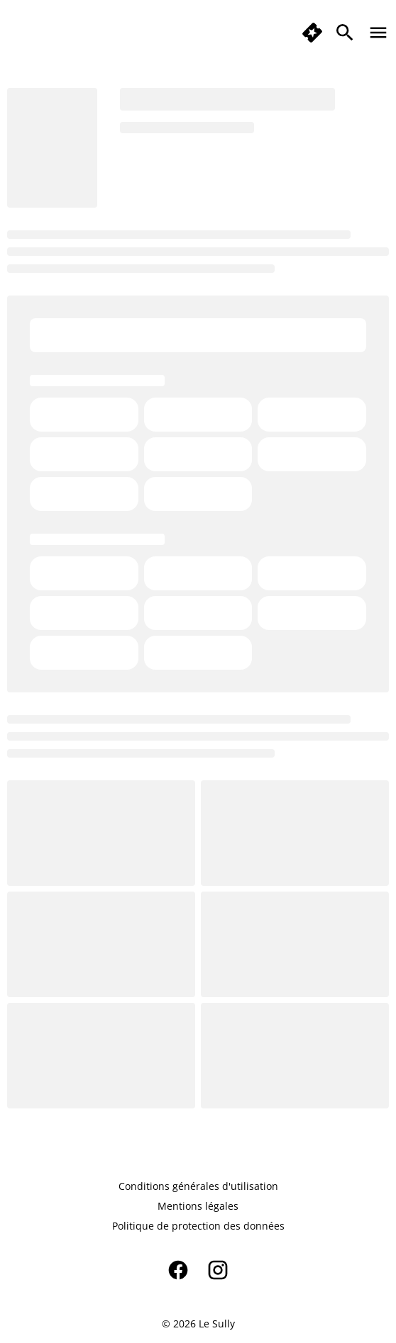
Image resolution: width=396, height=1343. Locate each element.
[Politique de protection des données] (198, 1226)
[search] (345, 32)
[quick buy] (312, 33)
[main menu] (378, 32)
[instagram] (218, 1270)
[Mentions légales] (198, 1206)
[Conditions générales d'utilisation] (198, 1186)
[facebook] (178, 1270)
